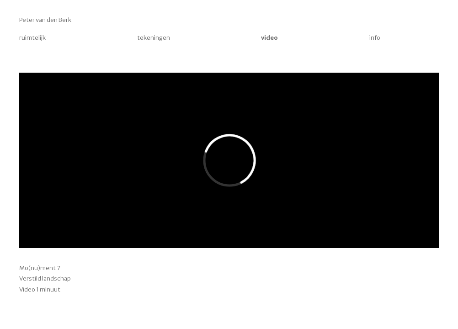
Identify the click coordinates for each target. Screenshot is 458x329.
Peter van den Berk (45, 20)
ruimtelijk (32, 38)
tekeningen (153, 38)
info (374, 38)
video (269, 38)
